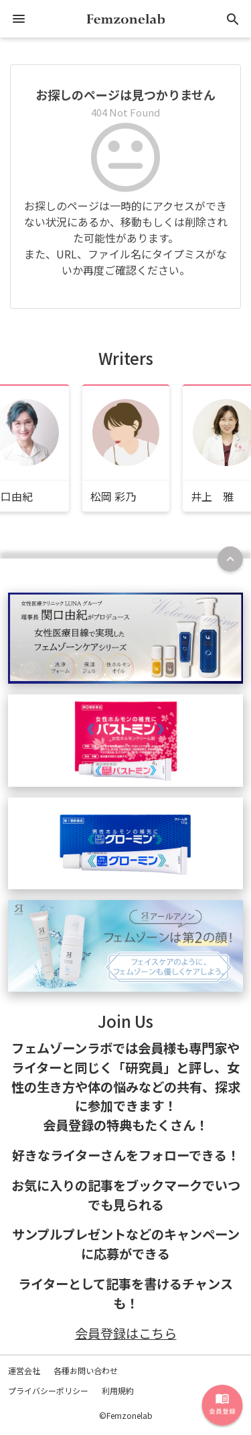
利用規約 (118, 1390)
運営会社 (24, 1370)
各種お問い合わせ (86, 1370)
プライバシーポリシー (48, 1390)
